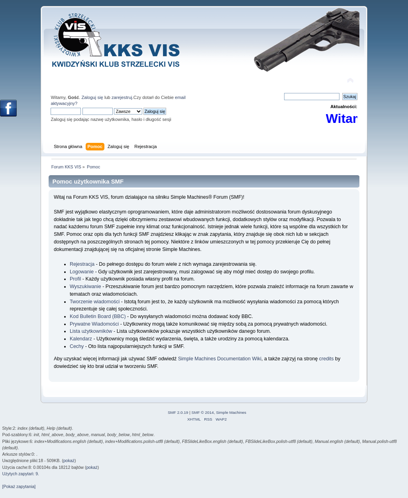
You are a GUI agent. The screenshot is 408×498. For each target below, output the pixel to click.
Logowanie (82, 272)
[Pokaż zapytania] (19, 486)
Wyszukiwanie (85, 286)
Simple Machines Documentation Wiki (219, 359)
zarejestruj (122, 97)
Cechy (77, 346)
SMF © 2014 (203, 412)
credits (326, 359)
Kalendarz (81, 339)
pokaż (69, 460)
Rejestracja (82, 264)
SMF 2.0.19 (178, 412)
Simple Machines (231, 412)
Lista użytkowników (91, 331)
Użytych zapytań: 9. (20, 473)
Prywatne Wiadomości (94, 324)
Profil (75, 279)
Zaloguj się (92, 97)
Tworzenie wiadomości (95, 301)
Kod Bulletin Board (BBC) (98, 316)
